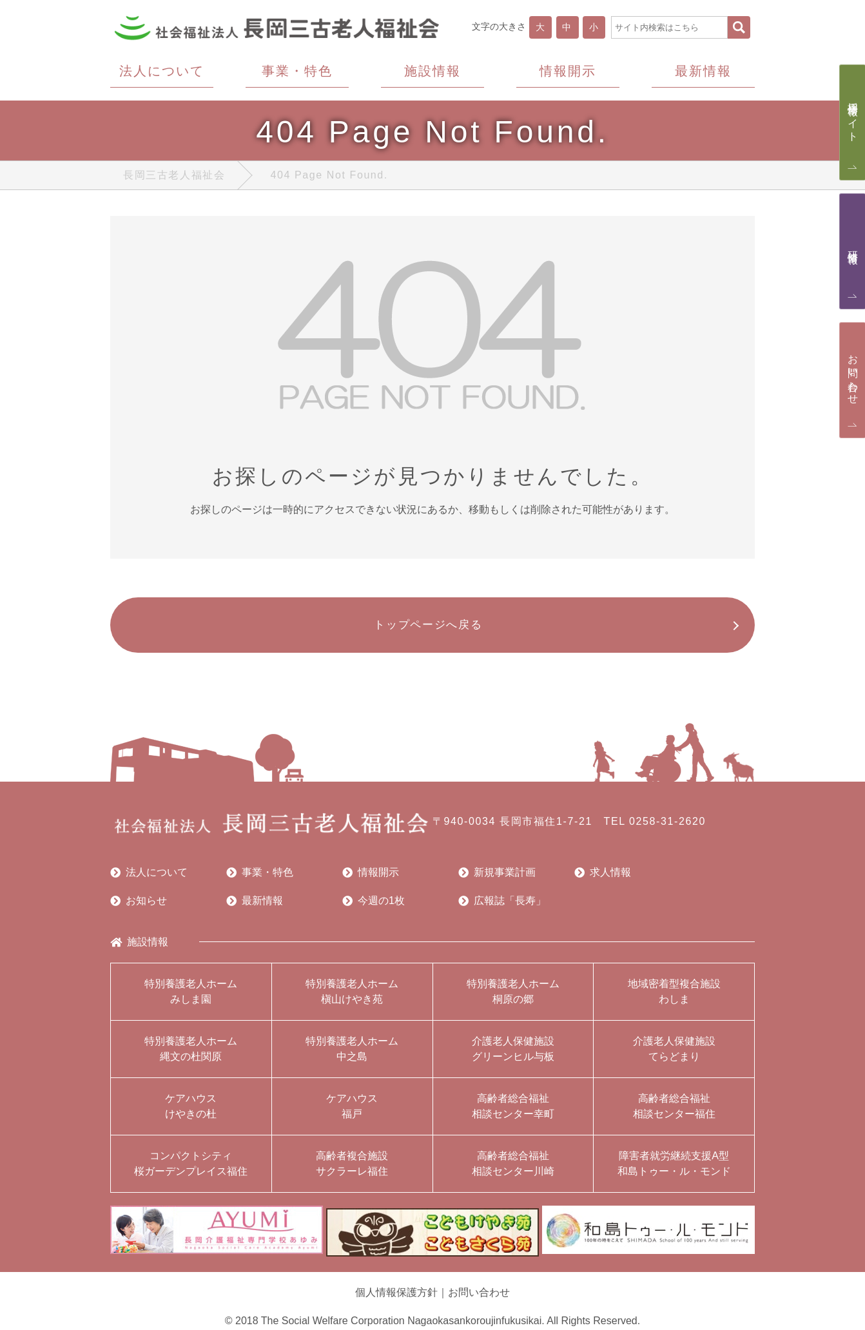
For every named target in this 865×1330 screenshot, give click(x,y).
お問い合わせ (479, 1293)
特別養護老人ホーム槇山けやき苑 (352, 998)
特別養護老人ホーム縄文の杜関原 (190, 1055)
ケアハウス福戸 (352, 1112)
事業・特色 (259, 879)
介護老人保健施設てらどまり (674, 1055)
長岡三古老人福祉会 (174, 178)
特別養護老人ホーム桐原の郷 (513, 998)
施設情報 (139, 948)
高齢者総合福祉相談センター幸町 (513, 1112)
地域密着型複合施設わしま (674, 998)
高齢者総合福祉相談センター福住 (674, 1112)
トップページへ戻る (426, 629)
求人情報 (602, 879)
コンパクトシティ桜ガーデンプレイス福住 (191, 1170)
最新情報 (254, 907)
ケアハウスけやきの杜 (191, 1112)
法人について (149, 879)
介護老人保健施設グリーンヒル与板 (513, 1055)
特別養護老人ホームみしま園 (190, 998)
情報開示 (370, 879)
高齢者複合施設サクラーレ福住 (352, 1170)
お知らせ (138, 907)
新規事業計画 (497, 879)
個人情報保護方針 (396, 1293)
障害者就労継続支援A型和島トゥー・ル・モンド (674, 1170)
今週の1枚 (373, 907)
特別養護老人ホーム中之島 (352, 1055)
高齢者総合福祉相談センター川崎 (513, 1170)
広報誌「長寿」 (502, 907)
